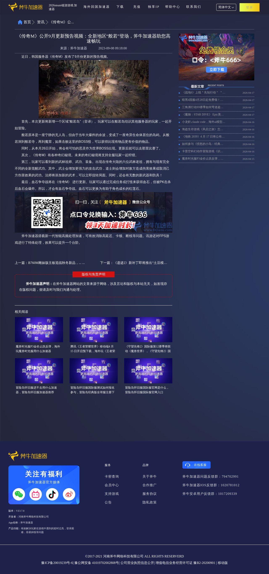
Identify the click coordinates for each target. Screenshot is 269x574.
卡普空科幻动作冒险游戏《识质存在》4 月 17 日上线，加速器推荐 (203, 151)
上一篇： (50, 263)
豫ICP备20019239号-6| (57, 563)
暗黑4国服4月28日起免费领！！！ (203, 99)
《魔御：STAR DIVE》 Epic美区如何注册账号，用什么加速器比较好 (203, 114)
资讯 (41, 22)
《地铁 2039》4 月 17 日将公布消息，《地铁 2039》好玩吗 (203, 136)
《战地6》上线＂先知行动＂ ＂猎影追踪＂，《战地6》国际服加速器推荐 (203, 92)
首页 (27, 22)
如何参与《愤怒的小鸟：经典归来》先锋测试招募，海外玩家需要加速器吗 (203, 143)
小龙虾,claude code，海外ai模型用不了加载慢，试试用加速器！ (203, 121)
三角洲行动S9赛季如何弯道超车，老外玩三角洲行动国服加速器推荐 (203, 107)
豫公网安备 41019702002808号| (97, 563)
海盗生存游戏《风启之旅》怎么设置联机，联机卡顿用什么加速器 (203, 129)
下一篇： (134, 263)
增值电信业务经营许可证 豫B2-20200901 (185, 563)
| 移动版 (222, 563)
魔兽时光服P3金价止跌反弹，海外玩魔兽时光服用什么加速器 (203, 158)
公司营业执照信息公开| (137, 563)
